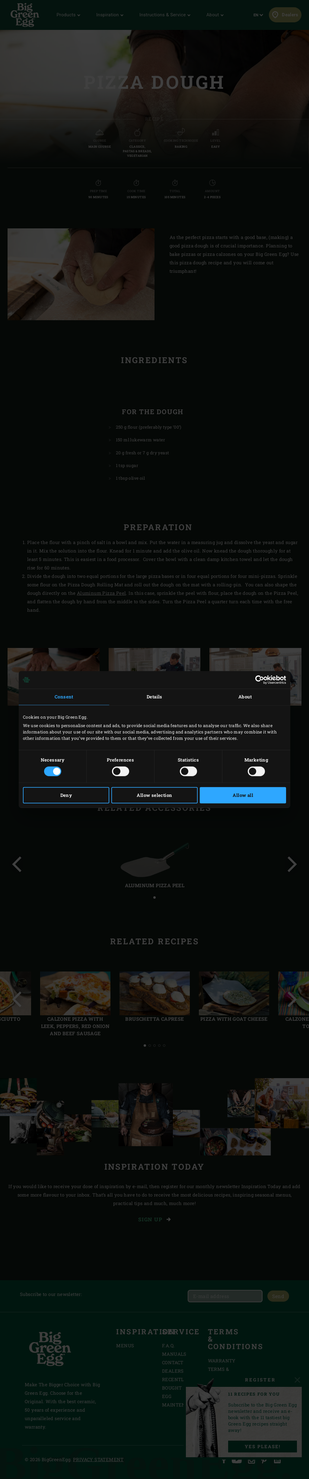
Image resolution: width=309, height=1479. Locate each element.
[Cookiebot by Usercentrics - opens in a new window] (259, 679)
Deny (66, 795)
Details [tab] (154, 697)
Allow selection (154, 795)
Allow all (243, 795)
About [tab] (245, 697)
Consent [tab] (64, 697)
